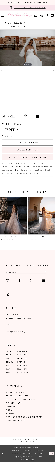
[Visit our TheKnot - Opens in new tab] (8, 295)
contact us (36, 171)
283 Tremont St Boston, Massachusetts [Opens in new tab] (18, 317)
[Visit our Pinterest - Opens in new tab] (31, 282)
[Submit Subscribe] (44, 273)
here (32, 461)
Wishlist (11, 407)
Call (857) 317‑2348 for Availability (27, 158)
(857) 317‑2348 (13, 326)
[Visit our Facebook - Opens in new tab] (19, 282)
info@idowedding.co (17, 333)
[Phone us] (41, 15)
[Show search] (47, 15)
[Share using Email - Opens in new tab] (37, 116)
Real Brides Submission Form (24, 418)
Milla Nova (18, 23)
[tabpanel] (27, 48)
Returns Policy (15, 422)
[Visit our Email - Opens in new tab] (44, 282)
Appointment (14, 404)
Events (10, 415)
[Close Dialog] (2, 454)
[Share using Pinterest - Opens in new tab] (25, 116)
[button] (36, 15)
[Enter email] (27, 273)
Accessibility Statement (20, 400)
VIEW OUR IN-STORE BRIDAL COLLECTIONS (27, 3)
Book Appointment (27, 150)
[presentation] (13, 217)
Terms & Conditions (18, 397)
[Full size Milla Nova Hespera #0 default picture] (27, 48)
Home (6, 23)
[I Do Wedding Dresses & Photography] (19, 15)
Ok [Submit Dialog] (52, 455)
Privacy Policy (15, 393)
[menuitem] (36, 15)
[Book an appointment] (27, 8)
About (10, 411)
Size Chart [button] (7, 136)
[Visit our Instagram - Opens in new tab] (7, 282)
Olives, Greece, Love (14, 26)
